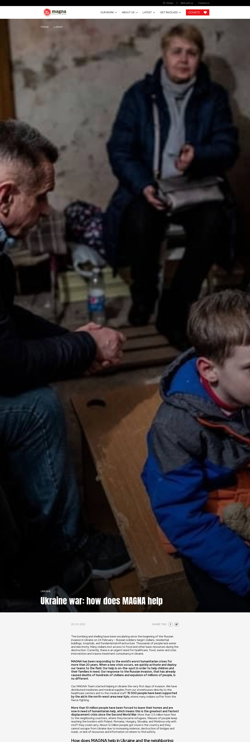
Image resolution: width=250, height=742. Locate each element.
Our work (107, 12)
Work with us (187, 3)
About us (128, 12)
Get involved (169, 12)
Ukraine (46, 591)
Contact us (203, 3)
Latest (147, 12)
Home (45, 27)
